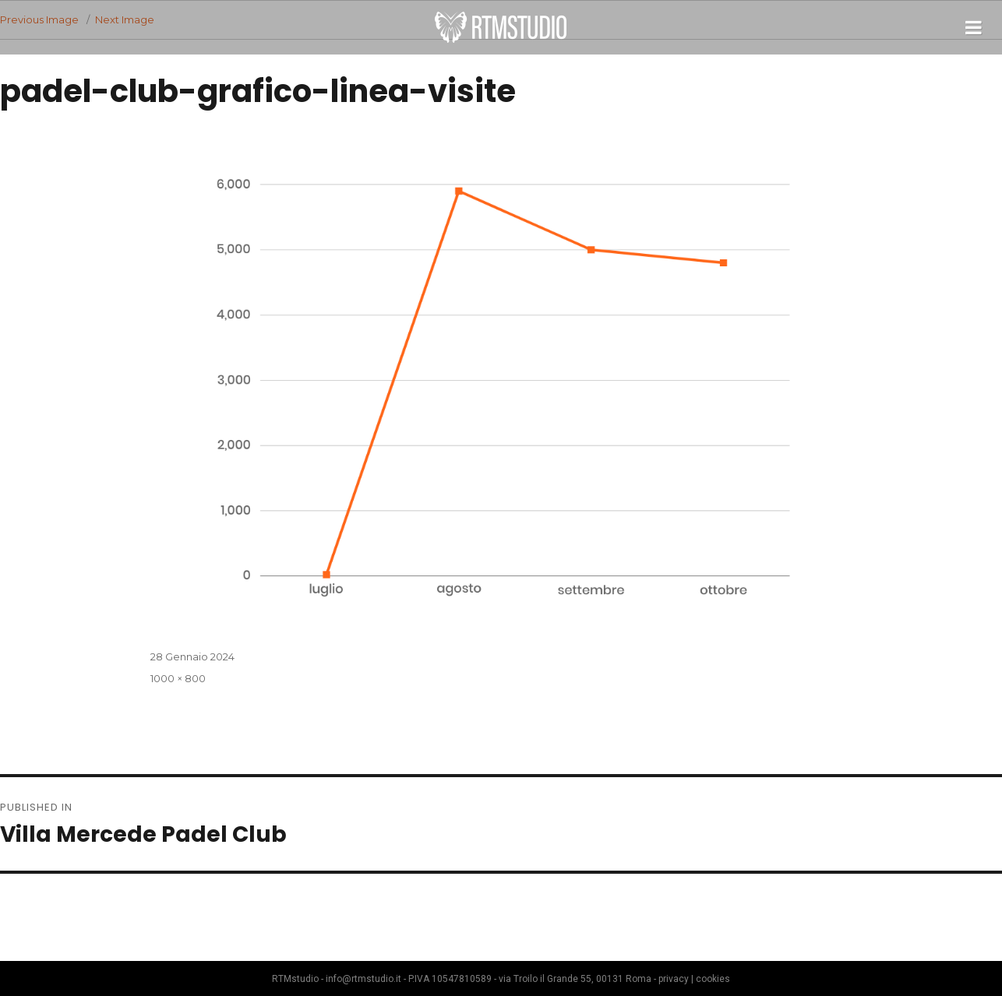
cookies (713, 978)
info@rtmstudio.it (363, 978)
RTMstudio (501, 26)
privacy (673, 978)
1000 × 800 (178, 678)
